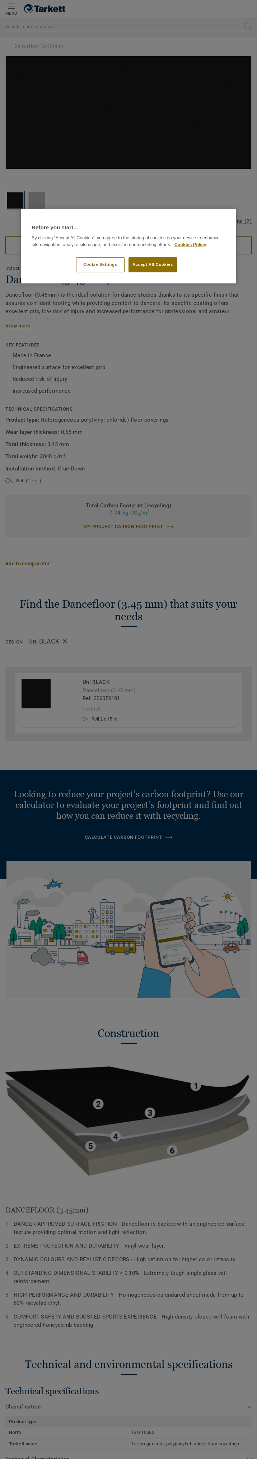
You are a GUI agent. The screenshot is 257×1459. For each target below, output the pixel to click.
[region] (128, 246)
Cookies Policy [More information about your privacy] (190, 244)
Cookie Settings (100, 264)
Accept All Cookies (152, 264)
